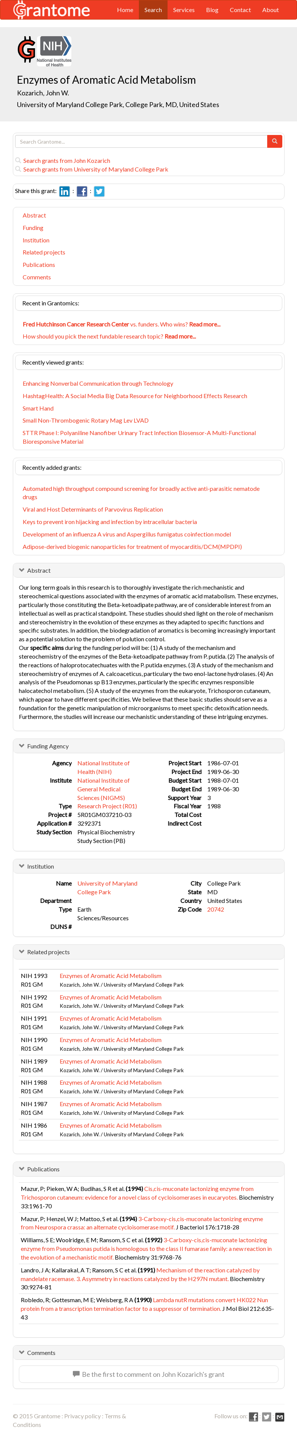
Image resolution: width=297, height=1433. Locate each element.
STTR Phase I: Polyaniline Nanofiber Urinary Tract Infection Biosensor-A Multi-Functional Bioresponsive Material (139, 437)
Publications (39, 264)
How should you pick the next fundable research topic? (109, 336)
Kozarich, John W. (43, 93)
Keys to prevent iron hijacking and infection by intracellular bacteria (110, 521)
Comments (37, 276)
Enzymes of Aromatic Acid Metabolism (111, 975)
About (270, 9)
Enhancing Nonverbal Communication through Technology (98, 383)
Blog (212, 9)
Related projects (44, 252)
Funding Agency (48, 745)
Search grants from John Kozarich (62, 160)
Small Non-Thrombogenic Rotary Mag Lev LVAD (86, 420)
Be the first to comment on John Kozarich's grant (149, 1374)
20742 (215, 909)
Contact (240, 9)
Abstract (34, 215)
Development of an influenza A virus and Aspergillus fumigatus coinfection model (127, 534)
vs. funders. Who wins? (121, 324)
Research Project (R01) (107, 805)
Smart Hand (38, 408)
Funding (33, 227)
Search (153, 9)
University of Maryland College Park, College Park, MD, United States (118, 104)
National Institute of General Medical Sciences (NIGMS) (103, 789)
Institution (36, 240)
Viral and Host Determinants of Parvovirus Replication (93, 509)
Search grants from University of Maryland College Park (91, 169)
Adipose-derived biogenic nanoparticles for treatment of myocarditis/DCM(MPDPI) (132, 546)
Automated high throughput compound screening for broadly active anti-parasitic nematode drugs (141, 493)
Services (184, 9)
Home (125, 9)
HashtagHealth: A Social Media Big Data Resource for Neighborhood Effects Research (135, 395)
